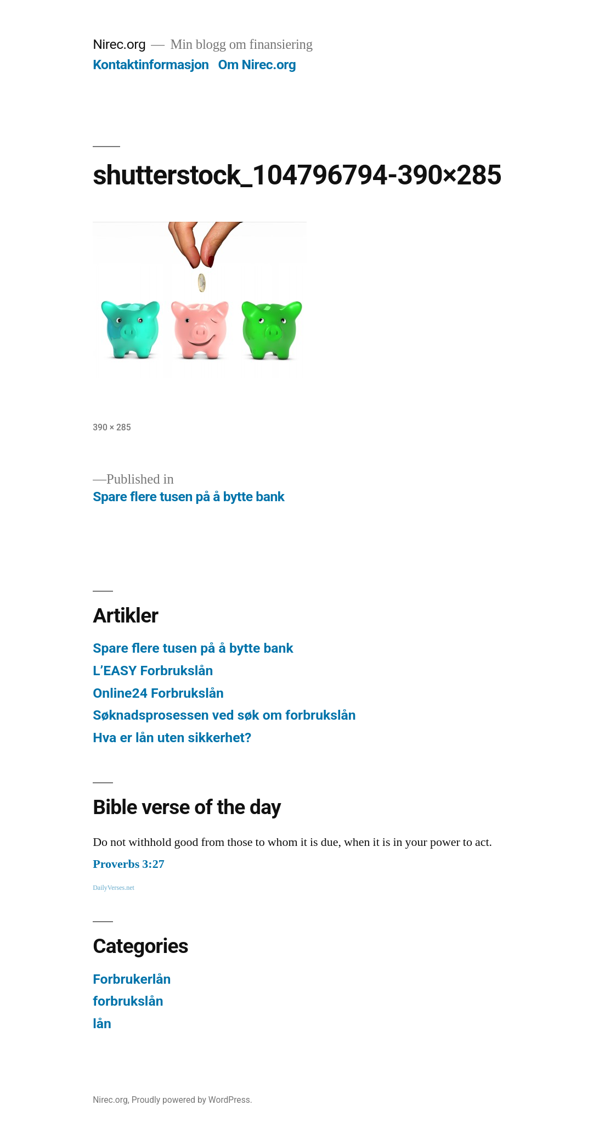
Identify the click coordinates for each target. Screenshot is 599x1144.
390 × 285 (112, 427)
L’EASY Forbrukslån (153, 670)
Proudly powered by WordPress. (192, 1100)
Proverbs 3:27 (128, 864)
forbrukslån (128, 1001)
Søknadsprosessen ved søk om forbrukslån (224, 715)
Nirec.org (119, 44)
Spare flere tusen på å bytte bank (193, 648)
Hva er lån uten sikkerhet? (172, 737)
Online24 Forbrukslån (158, 693)
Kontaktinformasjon (151, 64)
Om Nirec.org (257, 64)
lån (102, 1023)
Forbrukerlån (132, 979)
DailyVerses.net (113, 888)
